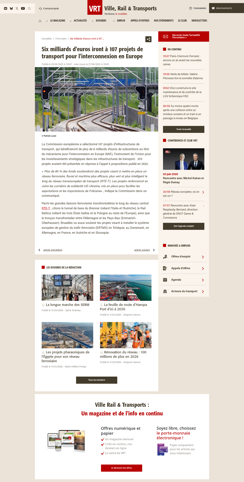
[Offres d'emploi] (202, 257)
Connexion (197, 8)
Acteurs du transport (184, 291)
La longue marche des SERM (67, 305)
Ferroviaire (60, 39)
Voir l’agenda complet (184, 226)
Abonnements (222, 8)
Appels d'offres (180, 268)
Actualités (47, 39)
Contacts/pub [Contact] (49, 8)
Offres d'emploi (180, 256)
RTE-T (46, 208)
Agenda (176, 280)
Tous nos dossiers (96, 380)
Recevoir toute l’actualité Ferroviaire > (186, 36)
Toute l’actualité (183, 129)
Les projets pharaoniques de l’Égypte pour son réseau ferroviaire (65, 357)
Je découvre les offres (121, 468)
